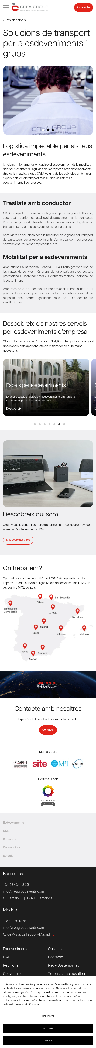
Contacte (83, 7)
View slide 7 (64, 424)
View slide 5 (54, 424)
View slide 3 (53, 130)
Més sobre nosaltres (18, 540)
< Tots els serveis (14, 20)
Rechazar (48, 1028)
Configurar (48, 1016)
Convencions (14, 974)
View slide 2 (48, 130)
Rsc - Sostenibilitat (63, 966)
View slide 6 (59, 424)
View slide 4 (49, 424)
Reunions (10, 966)
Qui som (55, 949)
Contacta (48, 729)
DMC (7, 957)
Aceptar (48, 1040)
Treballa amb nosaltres (67, 974)
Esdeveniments (15, 949)
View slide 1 (43, 130)
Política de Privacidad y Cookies (21, 1004)
